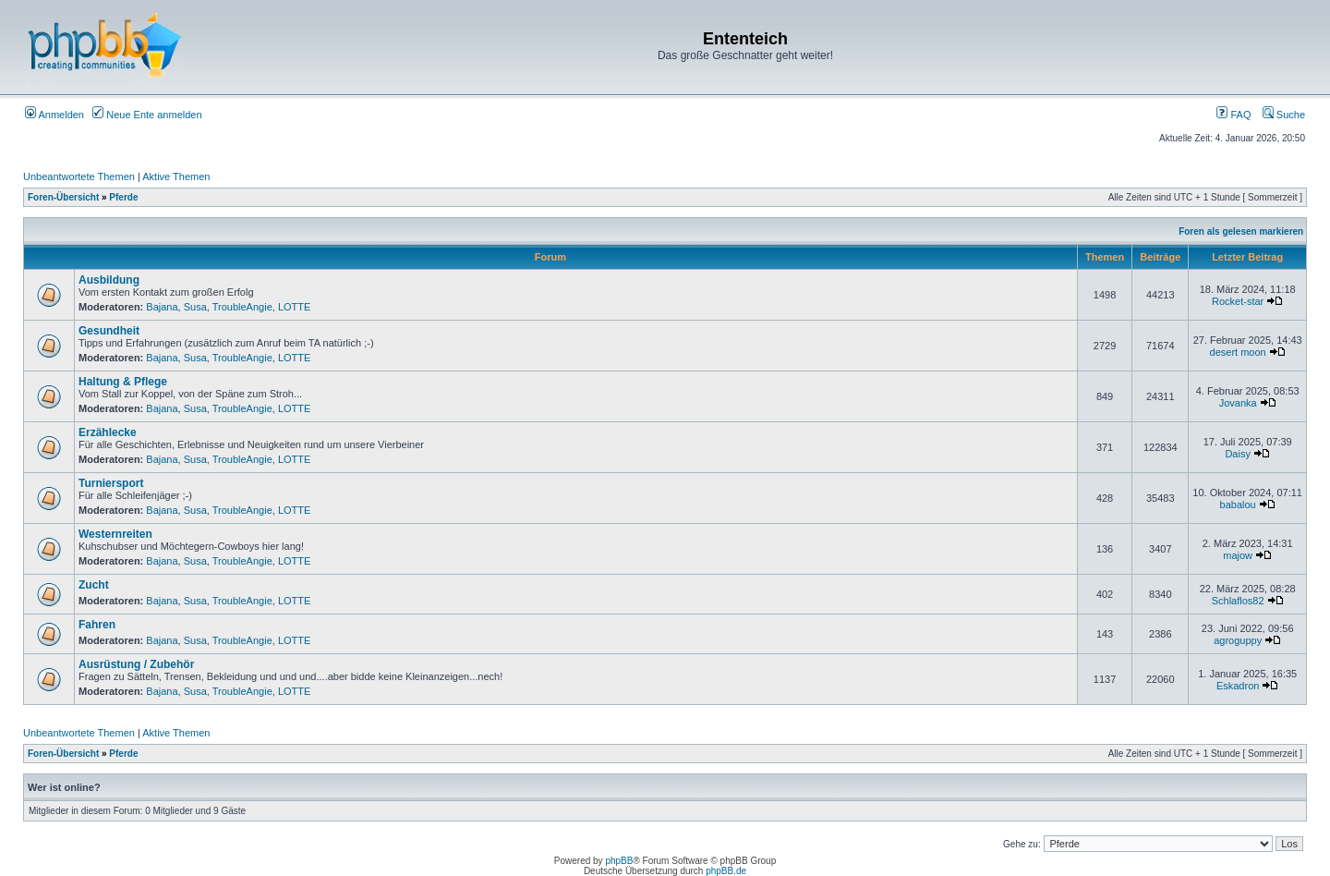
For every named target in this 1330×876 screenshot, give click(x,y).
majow (1237, 555)
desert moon (1238, 352)
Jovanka (1238, 402)
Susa (195, 306)
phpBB (619, 861)
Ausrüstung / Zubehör (136, 664)
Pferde (123, 197)
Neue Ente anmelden (146, 114)
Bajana (161, 306)
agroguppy (1238, 640)
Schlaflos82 (1238, 600)
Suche (1284, 114)
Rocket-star (1238, 301)
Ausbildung (109, 280)
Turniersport (111, 483)
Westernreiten (115, 534)
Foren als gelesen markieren (1241, 231)
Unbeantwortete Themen (79, 176)
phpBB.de (726, 871)
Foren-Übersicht (63, 197)
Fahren (97, 624)
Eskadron (1237, 685)
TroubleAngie (242, 306)
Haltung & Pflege (123, 381)
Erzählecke (108, 432)
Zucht (94, 584)
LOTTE (294, 306)
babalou (1238, 504)
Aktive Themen (176, 176)
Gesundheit (109, 330)
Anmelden (54, 114)
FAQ (1233, 114)
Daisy (1238, 453)
